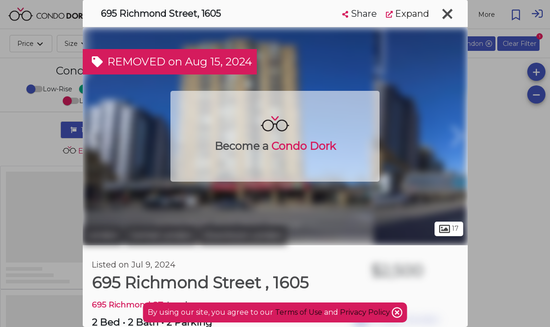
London (102, 235)
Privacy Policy (366, 312)
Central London (161, 235)
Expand (407, 13)
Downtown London (243, 235)
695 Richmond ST (127, 304)
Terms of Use (298, 312)
